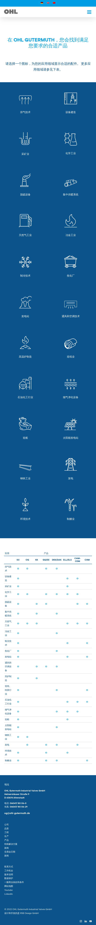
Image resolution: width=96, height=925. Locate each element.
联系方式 (8, 866)
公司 (6, 824)
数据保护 (8, 878)
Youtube (8, 890)
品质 (6, 828)
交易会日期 (9, 851)
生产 (6, 836)
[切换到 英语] (48, 3)
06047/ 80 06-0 (18, 803)
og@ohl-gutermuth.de (17, 813)
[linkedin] (86, 921)
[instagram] (81, 921)
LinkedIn (8, 894)
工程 (6, 832)
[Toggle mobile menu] (89, 12)
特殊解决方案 (10, 844)
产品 (6, 840)
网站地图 (8, 886)
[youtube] (90, 921)
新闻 (6, 848)
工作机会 (8, 870)
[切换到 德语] (42, 3)
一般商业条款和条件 (14, 882)
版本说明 (8, 874)
